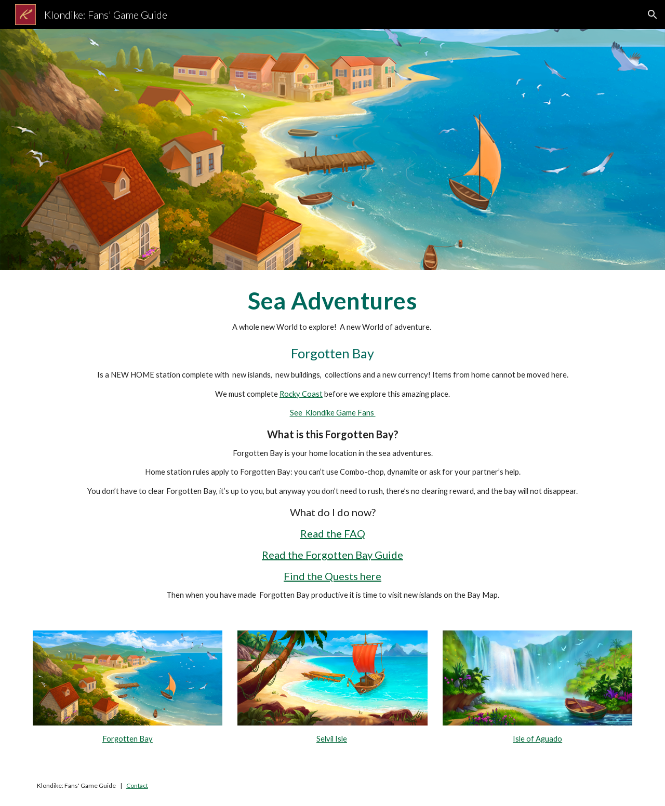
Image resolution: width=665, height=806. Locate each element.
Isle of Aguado (537, 738)
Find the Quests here (332, 576)
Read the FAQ (332, 533)
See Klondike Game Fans (333, 412)
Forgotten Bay (127, 738)
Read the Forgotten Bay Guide (332, 554)
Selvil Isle (331, 738)
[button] (652, 14)
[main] (332, 444)
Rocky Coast (301, 393)
